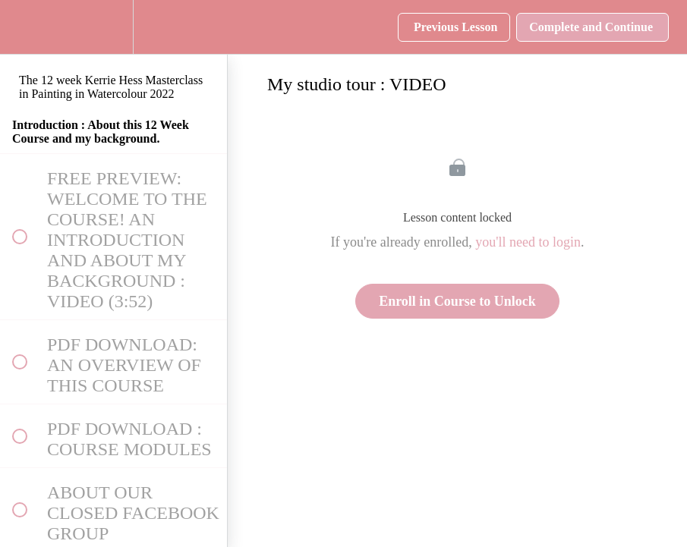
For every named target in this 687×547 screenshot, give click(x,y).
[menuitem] (114, 27)
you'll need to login (528, 242)
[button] (19, 27)
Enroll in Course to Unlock (457, 301)
